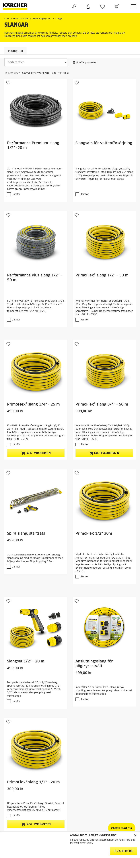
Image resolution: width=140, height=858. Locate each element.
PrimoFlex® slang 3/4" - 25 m (33, 404)
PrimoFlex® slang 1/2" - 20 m (33, 782)
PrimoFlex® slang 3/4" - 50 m (101, 404)
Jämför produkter (85, 63)
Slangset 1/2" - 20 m (25, 661)
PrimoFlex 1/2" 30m (93, 533)
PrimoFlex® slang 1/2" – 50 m (102, 275)
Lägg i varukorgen (36, 453)
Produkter (15, 51)
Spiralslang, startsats (26, 533)
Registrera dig (123, 851)
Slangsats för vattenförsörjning (103, 143)
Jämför (16, 194)
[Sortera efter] (35, 62)
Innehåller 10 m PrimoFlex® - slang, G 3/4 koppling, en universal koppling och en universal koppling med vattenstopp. (103, 690)
